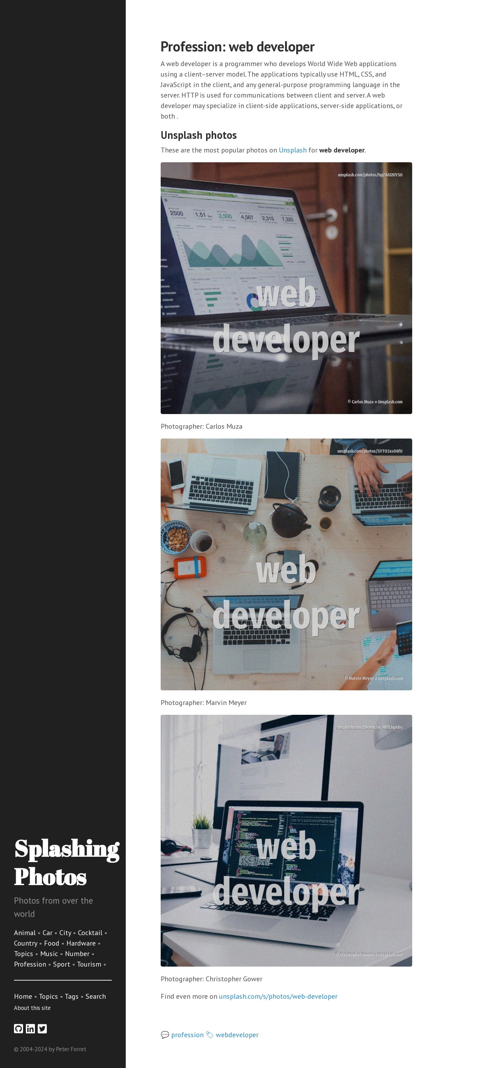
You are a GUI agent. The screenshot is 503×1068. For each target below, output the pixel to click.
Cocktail (91, 932)
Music (50, 953)
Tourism (90, 964)
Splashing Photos (66, 862)
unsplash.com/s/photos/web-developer (278, 996)
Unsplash (293, 150)
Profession (31, 964)
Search (96, 996)
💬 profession (182, 1034)
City (66, 932)
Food (52, 943)
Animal (25, 932)
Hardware (81, 943)
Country (26, 943)
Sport (62, 964)
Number (78, 953)
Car (48, 932)
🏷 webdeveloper (231, 1034)
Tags (72, 996)
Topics (24, 953)
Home (23, 996)
